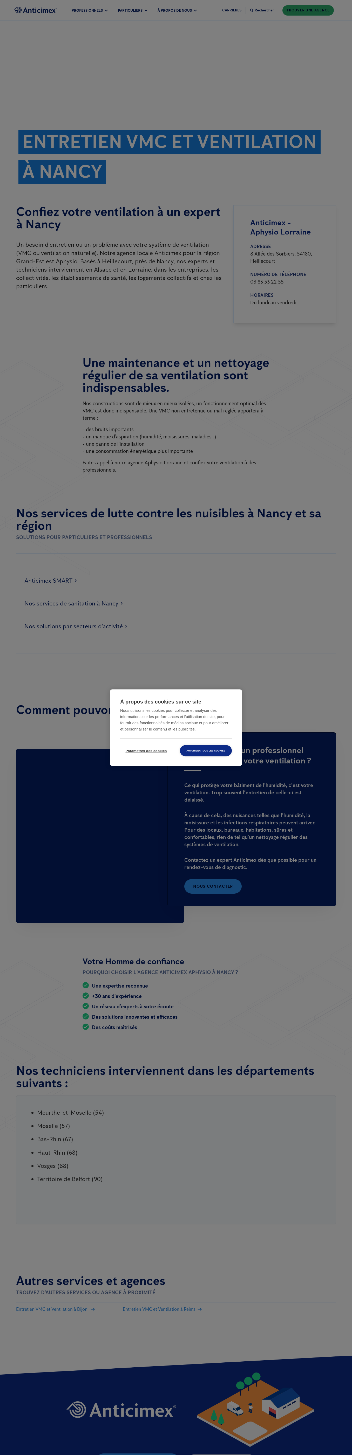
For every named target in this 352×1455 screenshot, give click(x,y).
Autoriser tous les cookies (205, 750)
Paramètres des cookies (146, 751)
